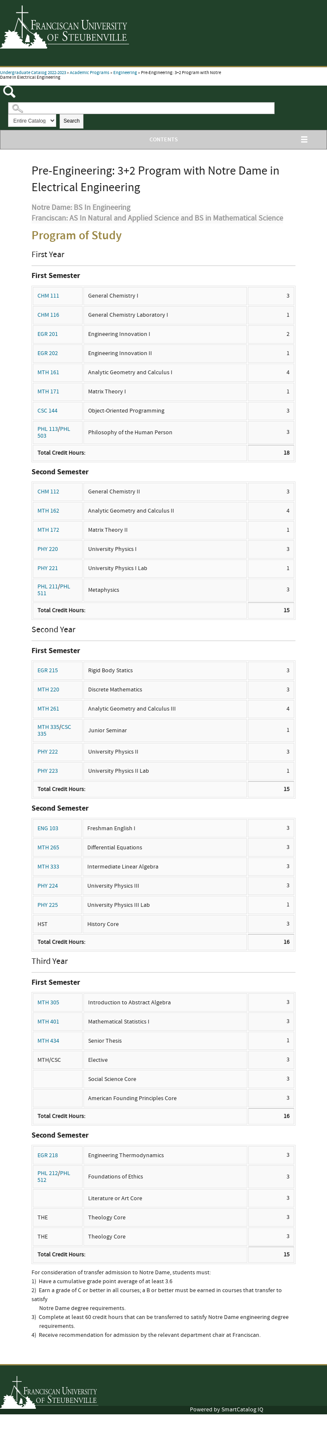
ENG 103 (47, 828)
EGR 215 (47, 670)
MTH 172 (48, 530)
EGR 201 (47, 334)
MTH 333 (48, 867)
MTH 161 (48, 372)
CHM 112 (48, 492)
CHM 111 (48, 296)
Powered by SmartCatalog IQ (226, 1409)
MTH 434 (48, 1041)
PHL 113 (47, 429)
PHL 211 (47, 587)
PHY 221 (47, 568)
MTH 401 (48, 1022)
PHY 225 (47, 905)
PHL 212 (47, 1173)
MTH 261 (48, 709)
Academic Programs (89, 73)
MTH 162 (48, 511)
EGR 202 (47, 353)
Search (71, 121)
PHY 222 (47, 752)
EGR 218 (47, 1155)
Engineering (125, 73)
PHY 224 (47, 886)
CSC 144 (47, 411)
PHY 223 (47, 771)
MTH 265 (48, 848)
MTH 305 (48, 1002)
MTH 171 (48, 392)
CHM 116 (48, 315)
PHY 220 (47, 549)
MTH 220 (48, 690)
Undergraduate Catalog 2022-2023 (33, 73)
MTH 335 (48, 727)
